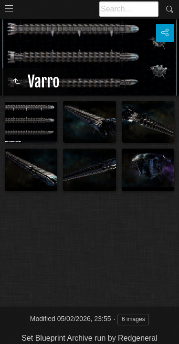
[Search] (128, 9)
